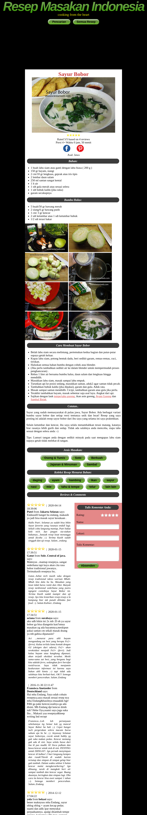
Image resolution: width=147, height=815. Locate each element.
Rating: (97, 515)
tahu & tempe (70, 486)
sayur (110, 480)
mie (49, 486)
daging (37, 480)
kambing (75, 480)
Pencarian (59, 21)
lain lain (111, 486)
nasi (34, 486)
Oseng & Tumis (54, 457)
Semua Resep (86, 21)
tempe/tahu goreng (64, 396)
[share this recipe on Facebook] (66, 148)
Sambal (92, 464)
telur (92, 486)
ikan (94, 480)
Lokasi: (80, 533)
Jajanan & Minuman (63, 464)
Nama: (80, 522)
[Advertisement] (73, 47)
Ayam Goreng (103, 396)
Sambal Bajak (38, 399)
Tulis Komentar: (85, 544)
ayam (55, 480)
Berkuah (97, 457)
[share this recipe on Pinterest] (80, 148)
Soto (78, 457)
